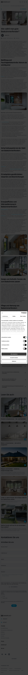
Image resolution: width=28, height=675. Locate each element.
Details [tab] (14, 316)
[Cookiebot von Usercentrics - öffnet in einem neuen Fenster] (21, 313)
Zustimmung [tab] (5, 316)
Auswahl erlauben (14, 357)
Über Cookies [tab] (23, 316)
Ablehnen (14, 361)
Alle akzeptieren (14, 354)
